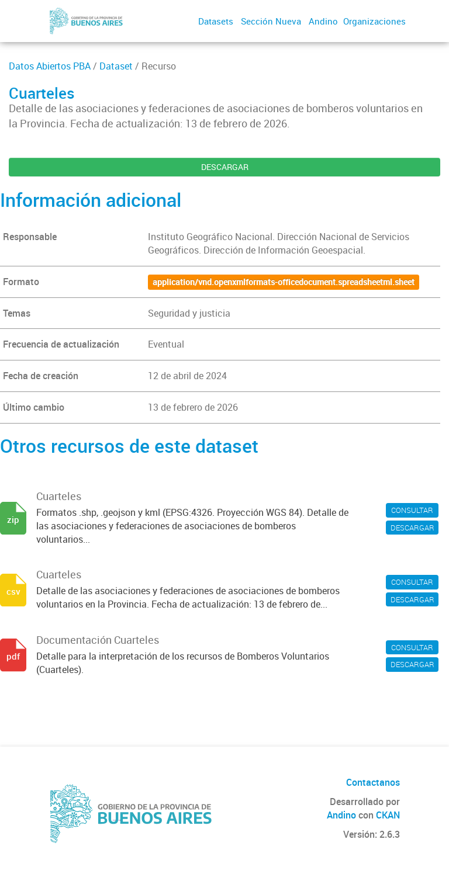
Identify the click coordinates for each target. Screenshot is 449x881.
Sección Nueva (271, 21)
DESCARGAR (224, 166)
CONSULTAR (412, 510)
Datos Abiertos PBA (50, 66)
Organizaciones (374, 21)
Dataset (116, 66)
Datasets (215, 21)
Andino (323, 21)
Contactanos (373, 782)
